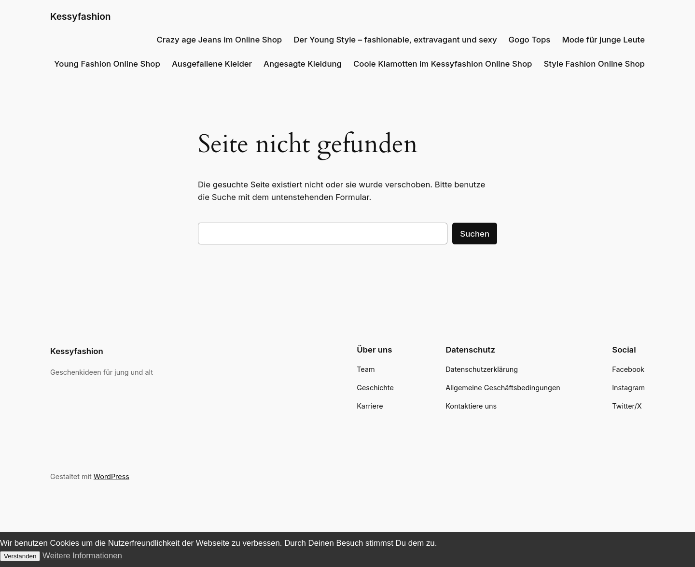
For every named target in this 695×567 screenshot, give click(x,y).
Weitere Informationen (82, 555)
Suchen (474, 234)
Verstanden (20, 556)
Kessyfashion (80, 16)
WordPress (111, 476)
